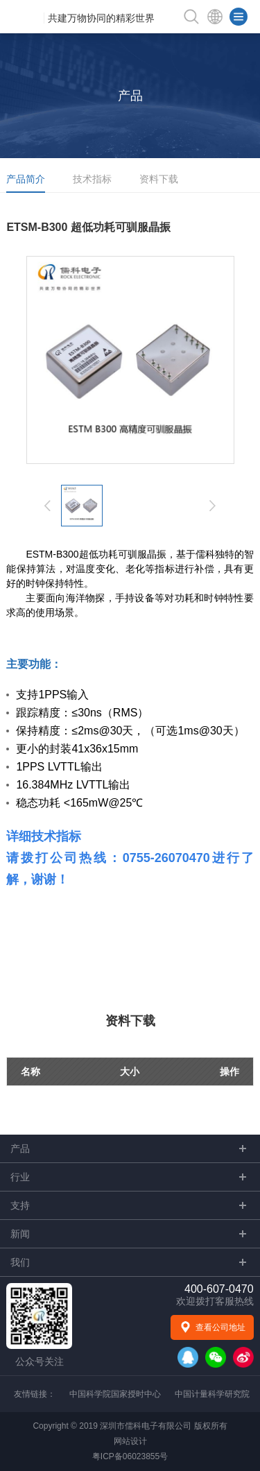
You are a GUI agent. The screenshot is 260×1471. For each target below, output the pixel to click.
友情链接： (34, 1394)
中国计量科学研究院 (212, 1394)
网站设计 (130, 1441)
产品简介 (25, 178)
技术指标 (92, 178)
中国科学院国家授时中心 (115, 1394)
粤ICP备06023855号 (130, 1456)
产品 (130, 96)
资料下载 (158, 178)
